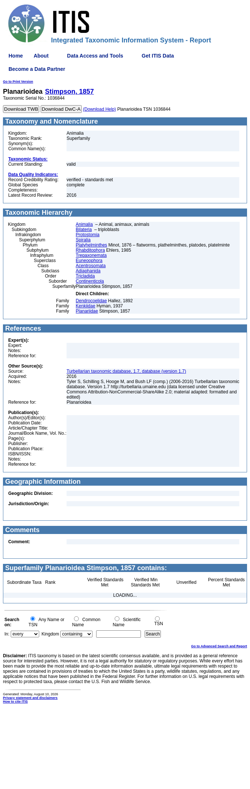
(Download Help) (99, 109)
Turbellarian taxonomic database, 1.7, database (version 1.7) (126, 371)
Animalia (84, 224)
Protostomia (87, 234)
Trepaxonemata (91, 255)
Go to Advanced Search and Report (219, 646)
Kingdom (50, 634)
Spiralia (83, 239)
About (41, 56)
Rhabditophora (90, 250)
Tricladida (85, 276)
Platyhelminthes (91, 245)
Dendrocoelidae (91, 300)
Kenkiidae (85, 306)
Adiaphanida (88, 270)
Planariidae (87, 311)
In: (6, 634)
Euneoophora (89, 260)
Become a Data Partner (37, 69)
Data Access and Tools (95, 56)
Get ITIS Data (158, 56)
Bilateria (84, 229)
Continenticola (90, 281)
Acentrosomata (91, 265)
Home (16, 56)
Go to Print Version (18, 81)
